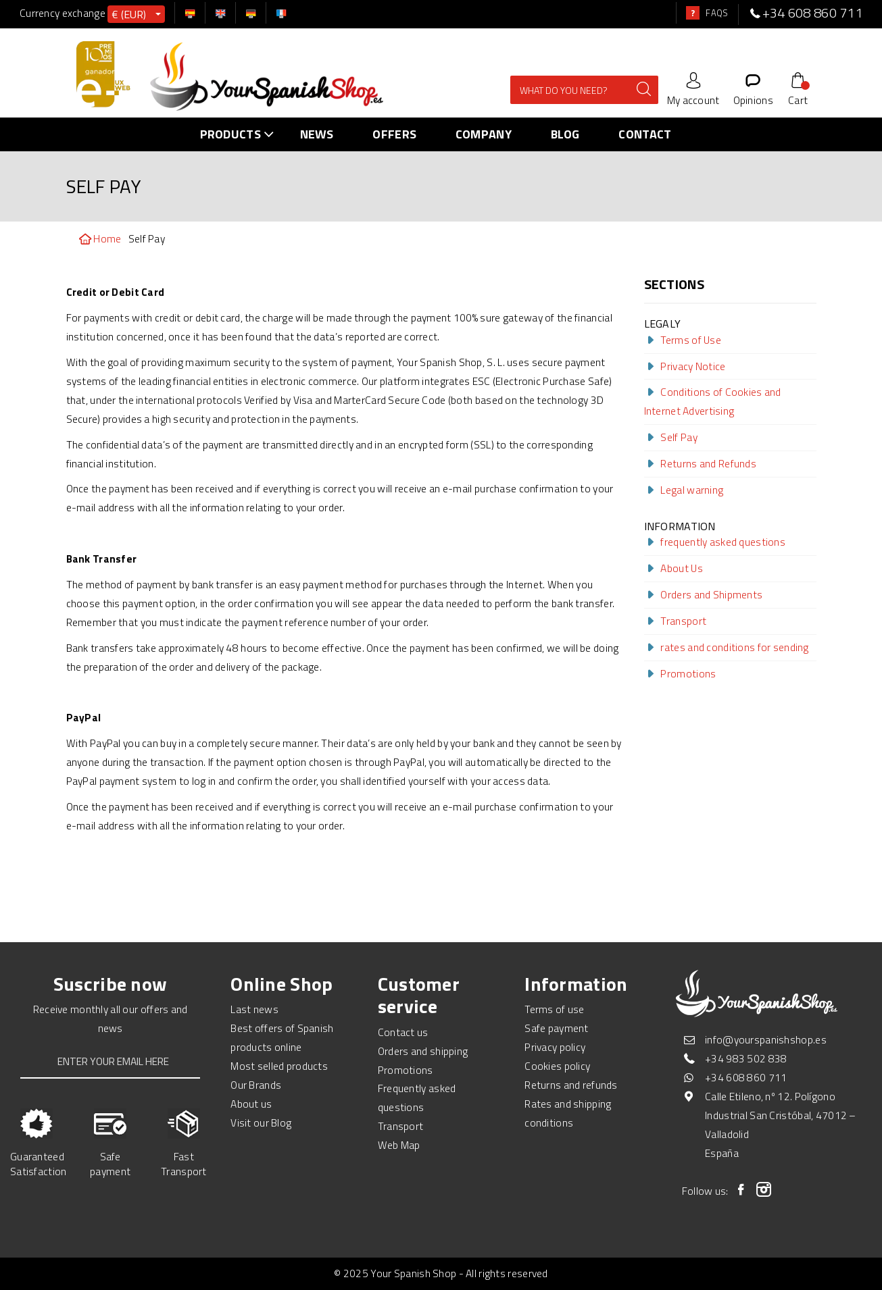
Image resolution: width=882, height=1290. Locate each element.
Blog (565, 134)
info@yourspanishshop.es (766, 1039)
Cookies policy (557, 1066)
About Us (673, 568)
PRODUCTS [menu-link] (240, 134)
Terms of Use (682, 340)
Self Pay (670, 437)
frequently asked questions (715, 542)
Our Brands (255, 1085)
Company (484, 134)
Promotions (680, 673)
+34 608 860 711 (746, 1077)
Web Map (399, 1145)
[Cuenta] (693, 88)
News (317, 134)
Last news (254, 1009)
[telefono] (755, 13)
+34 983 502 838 (746, 1058)
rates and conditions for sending (726, 647)
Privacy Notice (685, 366)
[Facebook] (741, 1189)
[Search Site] (578, 89)
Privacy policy (554, 1047)
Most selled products (279, 1066)
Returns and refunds (571, 1085)
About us (251, 1103)
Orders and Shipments (703, 594)
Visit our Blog (260, 1122)
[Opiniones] (753, 88)
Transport (675, 621)
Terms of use (554, 1009)
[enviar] (632, 89)
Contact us (403, 1032)
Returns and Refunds (700, 463)
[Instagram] (764, 1189)
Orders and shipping (423, 1051)
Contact (644, 134)
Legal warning (684, 490)
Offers (394, 134)
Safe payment (556, 1028)
